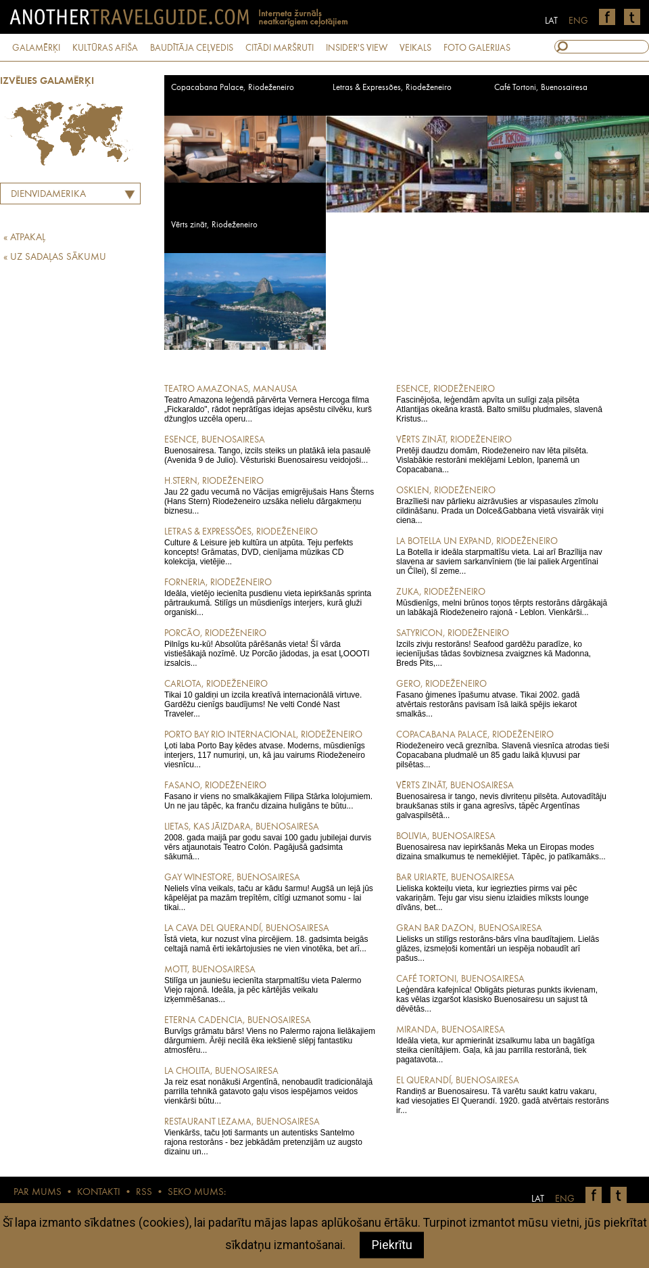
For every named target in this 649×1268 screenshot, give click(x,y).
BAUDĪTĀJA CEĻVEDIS (191, 48)
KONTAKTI (98, 1192)
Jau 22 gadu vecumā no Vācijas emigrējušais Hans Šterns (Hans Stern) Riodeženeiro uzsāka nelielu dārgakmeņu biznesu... (270, 495)
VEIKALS (415, 48)
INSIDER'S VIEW (356, 48)
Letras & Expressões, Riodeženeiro (392, 87)
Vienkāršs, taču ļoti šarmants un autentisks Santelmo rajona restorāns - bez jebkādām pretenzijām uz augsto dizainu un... (270, 1136)
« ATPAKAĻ (24, 238)
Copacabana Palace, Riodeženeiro (232, 87)
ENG (578, 21)
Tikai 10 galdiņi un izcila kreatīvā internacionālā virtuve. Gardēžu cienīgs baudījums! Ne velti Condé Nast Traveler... (270, 698)
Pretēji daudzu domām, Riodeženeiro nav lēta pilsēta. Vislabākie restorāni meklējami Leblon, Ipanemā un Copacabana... (502, 454)
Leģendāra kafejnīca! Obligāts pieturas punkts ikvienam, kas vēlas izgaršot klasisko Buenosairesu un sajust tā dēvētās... (502, 993)
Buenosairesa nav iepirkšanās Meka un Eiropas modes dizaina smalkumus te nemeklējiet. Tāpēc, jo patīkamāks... (502, 845)
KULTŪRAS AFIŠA (105, 48)
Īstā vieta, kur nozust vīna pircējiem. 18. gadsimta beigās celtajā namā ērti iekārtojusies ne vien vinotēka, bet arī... (270, 937)
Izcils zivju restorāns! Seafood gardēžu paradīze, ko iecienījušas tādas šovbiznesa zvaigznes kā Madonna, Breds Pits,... (502, 647)
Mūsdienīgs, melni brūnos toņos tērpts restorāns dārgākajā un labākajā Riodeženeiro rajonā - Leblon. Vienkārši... (502, 601)
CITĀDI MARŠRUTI (279, 48)
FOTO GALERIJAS (476, 48)
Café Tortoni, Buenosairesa (540, 87)
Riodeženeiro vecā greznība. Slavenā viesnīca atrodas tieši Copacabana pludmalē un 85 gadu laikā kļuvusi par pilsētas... (502, 749)
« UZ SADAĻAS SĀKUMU (54, 257)
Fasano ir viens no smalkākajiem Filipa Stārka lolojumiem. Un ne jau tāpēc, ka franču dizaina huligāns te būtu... (270, 795)
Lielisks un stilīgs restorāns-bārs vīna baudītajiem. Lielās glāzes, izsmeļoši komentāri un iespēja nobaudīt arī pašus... (502, 942)
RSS (144, 1192)
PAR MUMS (38, 1192)
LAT (551, 21)
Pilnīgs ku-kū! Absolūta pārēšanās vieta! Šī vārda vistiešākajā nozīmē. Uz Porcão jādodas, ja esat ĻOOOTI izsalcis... (270, 647)
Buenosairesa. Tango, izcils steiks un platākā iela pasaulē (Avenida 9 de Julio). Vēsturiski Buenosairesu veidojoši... (270, 449)
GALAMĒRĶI (36, 48)
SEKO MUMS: (197, 1192)
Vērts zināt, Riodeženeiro (214, 225)
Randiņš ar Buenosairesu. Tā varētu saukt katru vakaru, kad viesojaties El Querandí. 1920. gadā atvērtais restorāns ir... (502, 1094)
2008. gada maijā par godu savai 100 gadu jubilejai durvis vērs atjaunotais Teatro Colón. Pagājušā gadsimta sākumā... (270, 841)
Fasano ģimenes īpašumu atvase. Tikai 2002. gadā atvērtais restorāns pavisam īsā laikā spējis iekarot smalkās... (502, 698)
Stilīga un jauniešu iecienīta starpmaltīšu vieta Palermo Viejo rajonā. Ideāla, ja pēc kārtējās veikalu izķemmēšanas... (270, 984)
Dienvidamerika (48, 194)
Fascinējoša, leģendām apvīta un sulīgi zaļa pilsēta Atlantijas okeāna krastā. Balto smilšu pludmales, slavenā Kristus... (502, 403)
